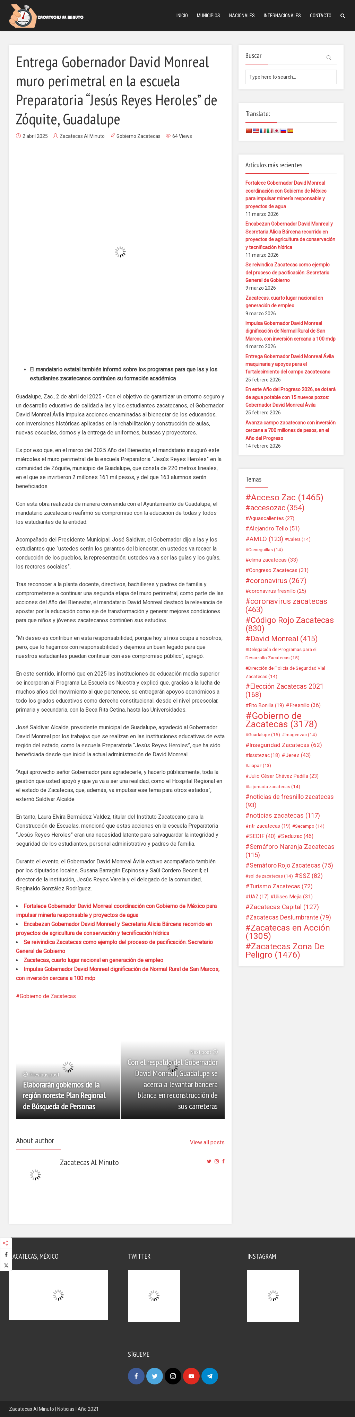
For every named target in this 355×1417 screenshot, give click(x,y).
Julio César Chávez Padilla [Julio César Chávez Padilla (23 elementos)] (284, 776)
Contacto (320, 15)
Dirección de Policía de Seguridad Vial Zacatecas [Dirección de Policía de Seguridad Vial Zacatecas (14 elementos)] (285, 672)
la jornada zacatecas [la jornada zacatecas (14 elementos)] (274, 786)
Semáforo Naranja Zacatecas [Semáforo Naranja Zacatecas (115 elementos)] (290, 851)
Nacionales (242, 15)
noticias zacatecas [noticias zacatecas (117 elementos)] (285, 815)
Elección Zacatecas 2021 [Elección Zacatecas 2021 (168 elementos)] (284, 691)
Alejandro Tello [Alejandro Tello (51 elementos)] (274, 528)
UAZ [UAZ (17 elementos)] (259, 896)
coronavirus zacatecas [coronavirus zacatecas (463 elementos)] (286, 605)
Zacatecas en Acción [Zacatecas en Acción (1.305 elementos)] (287, 932)
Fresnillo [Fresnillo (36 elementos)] (305, 705)
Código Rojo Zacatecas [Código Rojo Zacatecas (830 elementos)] (289, 624)
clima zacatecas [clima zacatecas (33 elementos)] (273, 560)
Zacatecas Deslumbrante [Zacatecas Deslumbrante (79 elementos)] (290, 917)
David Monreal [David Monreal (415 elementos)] (284, 639)
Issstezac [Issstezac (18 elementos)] (264, 755)
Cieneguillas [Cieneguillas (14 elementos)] (265, 549)
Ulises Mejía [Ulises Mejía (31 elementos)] (293, 897)
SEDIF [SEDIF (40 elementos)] (262, 836)
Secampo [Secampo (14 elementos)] (309, 826)
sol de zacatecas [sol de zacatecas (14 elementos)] (270, 876)
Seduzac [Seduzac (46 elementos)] (297, 836)
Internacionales (282, 15)
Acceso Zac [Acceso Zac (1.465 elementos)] (287, 497)
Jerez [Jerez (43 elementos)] (298, 755)
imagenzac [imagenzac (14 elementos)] (301, 734)
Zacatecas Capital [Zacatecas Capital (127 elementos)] (284, 907)
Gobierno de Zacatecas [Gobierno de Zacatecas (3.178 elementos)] (281, 720)
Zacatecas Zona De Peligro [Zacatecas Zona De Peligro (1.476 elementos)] (284, 950)
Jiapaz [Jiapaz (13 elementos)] (259, 765)
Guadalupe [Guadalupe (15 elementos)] (264, 734)
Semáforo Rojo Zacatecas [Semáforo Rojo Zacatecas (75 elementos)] (291, 865)
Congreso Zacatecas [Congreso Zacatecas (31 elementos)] (279, 570)
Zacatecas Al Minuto (82, 136)
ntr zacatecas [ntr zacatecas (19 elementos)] (270, 826)
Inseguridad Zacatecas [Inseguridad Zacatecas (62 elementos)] (285, 744)
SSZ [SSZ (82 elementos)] (311, 875)
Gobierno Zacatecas (138, 136)
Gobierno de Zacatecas (48, 996)
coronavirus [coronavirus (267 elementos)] (278, 581)
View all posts (207, 1142)
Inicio (182, 15)
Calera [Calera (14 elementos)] (299, 539)
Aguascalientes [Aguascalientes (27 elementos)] (271, 518)
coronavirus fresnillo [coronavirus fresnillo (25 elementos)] (277, 591)
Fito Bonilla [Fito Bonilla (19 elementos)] (266, 705)
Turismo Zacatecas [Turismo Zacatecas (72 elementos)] (281, 886)
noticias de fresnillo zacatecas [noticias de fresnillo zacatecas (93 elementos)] (289, 801)
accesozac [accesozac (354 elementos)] (277, 508)
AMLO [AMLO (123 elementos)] (266, 539)
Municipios (208, 15)
